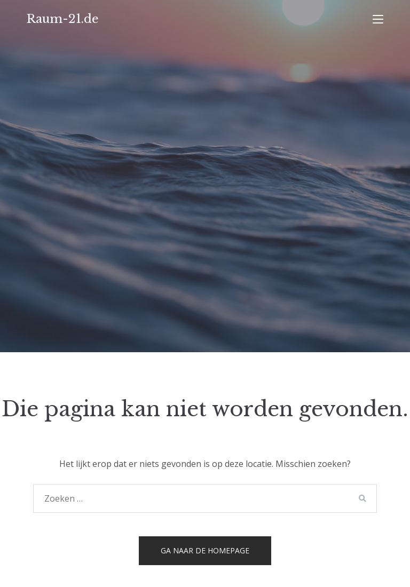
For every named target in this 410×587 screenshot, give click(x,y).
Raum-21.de (63, 19)
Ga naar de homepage (205, 550)
